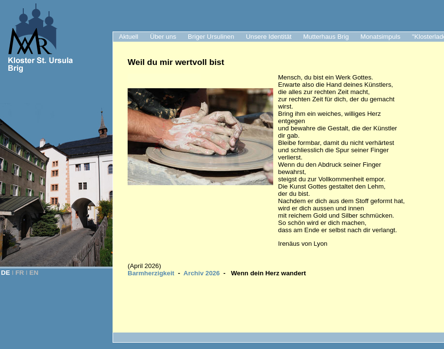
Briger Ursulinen (211, 36)
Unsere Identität (269, 36)
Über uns (163, 36)
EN (34, 272)
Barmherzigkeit (151, 273)
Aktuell (128, 36)
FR (20, 272)
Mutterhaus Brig (326, 36)
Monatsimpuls (380, 36)
